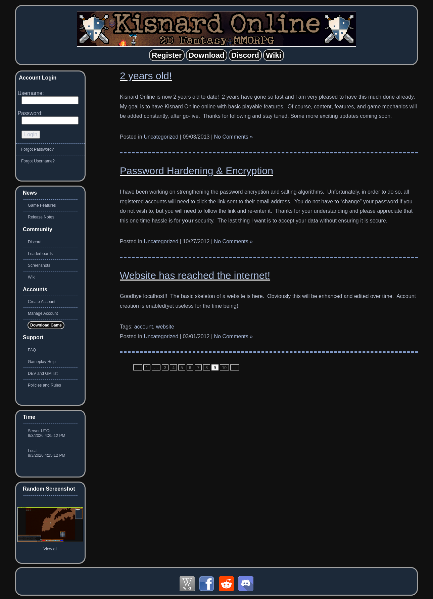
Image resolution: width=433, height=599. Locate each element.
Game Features (42, 205)
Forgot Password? (37, 149)
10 (224, 367)
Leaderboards (40, 253)
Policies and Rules (44, 385)
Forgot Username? (38, 161)
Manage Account (43, 313)
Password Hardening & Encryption (196, 170)
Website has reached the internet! (195, 275)
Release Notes (41, 217)
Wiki (32, 277)
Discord (35, 242)
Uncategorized (161, 137)
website (165, 327)
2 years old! (146, 75)
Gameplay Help (42, 361)
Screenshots (39, 265)
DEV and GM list (43, 373)
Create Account (41, 301)
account (143, 327)
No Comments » (233, 137)
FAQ (32, 350)
